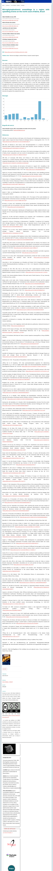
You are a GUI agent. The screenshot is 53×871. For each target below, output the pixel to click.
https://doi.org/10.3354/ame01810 (16, 207)
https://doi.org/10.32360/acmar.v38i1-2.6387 (14, 472)
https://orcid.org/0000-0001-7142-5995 (10, 31)
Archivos (8, 5)
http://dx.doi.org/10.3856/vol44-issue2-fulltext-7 (25, 247)
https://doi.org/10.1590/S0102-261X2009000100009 (16, 496)
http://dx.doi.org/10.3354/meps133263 (12, 425)
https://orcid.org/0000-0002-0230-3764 (10, 20)
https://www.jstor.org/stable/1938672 (12, 610)
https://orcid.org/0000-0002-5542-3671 (10, 48)
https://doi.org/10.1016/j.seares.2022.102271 (14, 481)
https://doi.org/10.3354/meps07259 (29, 343)
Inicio (3, 5)
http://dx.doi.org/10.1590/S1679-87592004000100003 (30, 309)
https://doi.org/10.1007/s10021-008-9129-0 (13, 184)
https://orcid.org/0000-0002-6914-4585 (10, 37)
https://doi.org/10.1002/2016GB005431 (34, 290)
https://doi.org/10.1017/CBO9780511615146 (34, 410)
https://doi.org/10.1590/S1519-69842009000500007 (15, 405)
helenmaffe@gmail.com (19, 130)
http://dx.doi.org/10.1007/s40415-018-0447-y (14, 148)
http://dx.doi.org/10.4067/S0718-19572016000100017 (16, 141)
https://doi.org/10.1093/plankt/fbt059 (35, 169)
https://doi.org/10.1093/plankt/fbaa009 (34, 283)
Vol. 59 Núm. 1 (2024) (15, 5)
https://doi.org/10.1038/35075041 (11, 571)
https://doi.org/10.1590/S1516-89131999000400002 (20, 399)
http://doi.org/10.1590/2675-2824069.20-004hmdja (15, 163)
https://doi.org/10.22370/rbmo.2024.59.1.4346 (16, 52)
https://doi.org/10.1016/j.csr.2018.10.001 (32, 176)
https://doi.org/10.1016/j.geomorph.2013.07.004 (28, 296)
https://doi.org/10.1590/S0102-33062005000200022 (16, 392)
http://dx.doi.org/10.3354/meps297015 (25, 464)
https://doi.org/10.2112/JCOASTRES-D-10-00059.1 (27, 526)
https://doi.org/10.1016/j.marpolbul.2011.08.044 (14, 536)
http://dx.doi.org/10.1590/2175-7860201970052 (14, 154)
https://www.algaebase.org (17, 325)
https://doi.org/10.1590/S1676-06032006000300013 (17, 502)
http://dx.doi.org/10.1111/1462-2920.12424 (13, 603)
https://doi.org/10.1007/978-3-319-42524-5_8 (37, 371)
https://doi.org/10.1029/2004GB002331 (12, 226)
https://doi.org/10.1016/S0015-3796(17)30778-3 (34, 366)
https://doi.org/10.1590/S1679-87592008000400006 (20, 239)
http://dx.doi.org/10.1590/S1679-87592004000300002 (33, 517)
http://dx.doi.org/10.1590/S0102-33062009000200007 (33, 582)
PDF (5, 669)
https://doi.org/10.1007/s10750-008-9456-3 (27, 543)
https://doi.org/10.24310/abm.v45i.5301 (23, 564)
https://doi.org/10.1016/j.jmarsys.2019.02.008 (17, 616)
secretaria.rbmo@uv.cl (8, 832)
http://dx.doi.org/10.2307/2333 (29, 252)
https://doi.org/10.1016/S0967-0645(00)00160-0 (15, 356)
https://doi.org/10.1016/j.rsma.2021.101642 (36, 272)
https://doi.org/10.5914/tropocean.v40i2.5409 (14, 449)
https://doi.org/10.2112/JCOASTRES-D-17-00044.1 (23, 549)
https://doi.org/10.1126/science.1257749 (13, 233)
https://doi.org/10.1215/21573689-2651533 (15, 200)
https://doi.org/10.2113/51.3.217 (11, 636)
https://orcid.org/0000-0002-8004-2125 (10, 25)
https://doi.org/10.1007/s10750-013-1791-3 (13, 458)
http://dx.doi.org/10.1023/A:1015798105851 (19, 379)
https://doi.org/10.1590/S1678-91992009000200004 (16, 510)
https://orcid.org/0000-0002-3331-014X (10, 42)
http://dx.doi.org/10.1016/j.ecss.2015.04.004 (27, 623)
